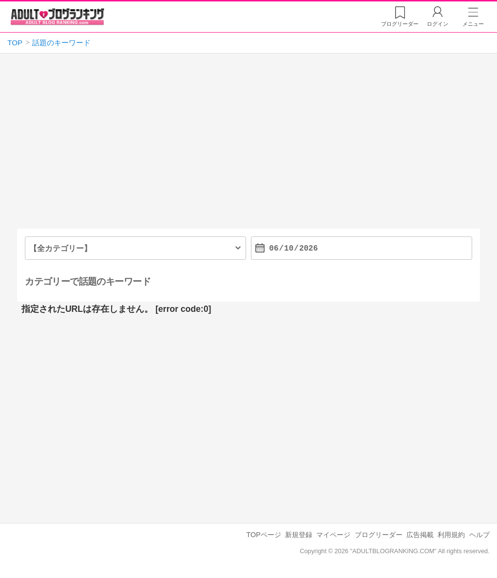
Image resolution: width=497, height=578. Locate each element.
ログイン (437, 24)
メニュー (473, 24)
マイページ (333, 535)
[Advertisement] (249, 145)
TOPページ (264, 535)
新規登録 (298, 535)
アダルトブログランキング (57, 16)
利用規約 (451, 535)
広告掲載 (420, 535)
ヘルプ (479, 535)
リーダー (400, 24)
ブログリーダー (378, 535)
